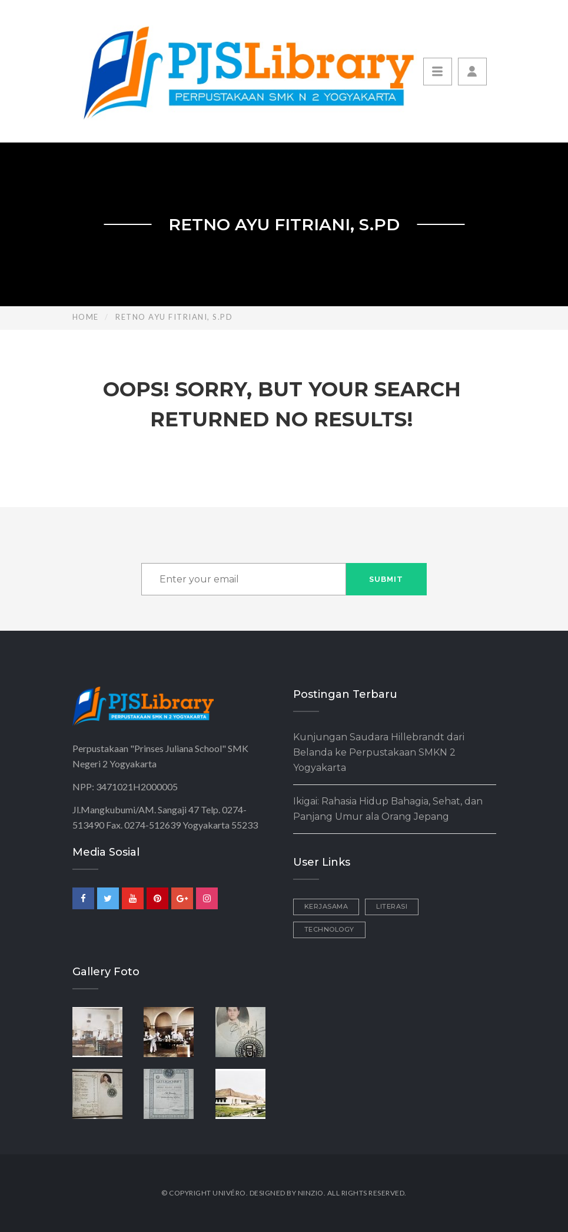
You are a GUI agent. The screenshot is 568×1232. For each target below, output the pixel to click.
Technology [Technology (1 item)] (329, 929)
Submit (386, 579)
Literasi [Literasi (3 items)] (391, 906)
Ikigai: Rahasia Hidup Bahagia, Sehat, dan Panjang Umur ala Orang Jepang (388, 809)
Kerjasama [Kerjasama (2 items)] (326, 906)
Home (85, 317)
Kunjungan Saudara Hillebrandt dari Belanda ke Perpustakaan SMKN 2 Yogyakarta (378, 752)
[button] (472, 71)
